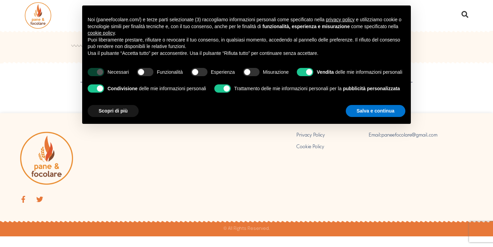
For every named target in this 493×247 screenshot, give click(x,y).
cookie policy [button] (101, 33)
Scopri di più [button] (113, 111)
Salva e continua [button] (375, 111)
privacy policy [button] (340, 19)
